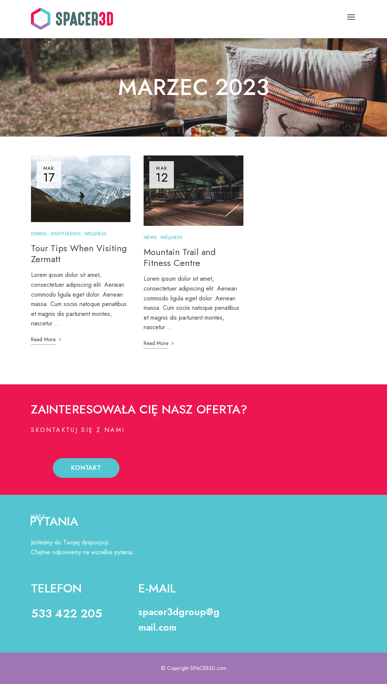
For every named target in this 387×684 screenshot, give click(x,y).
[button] (86, 468)
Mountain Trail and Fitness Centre (180, 257)
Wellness (95, 233)
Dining (39, 233)
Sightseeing (66, 233)
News (150, 237)
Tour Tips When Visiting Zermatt (79, 253)
